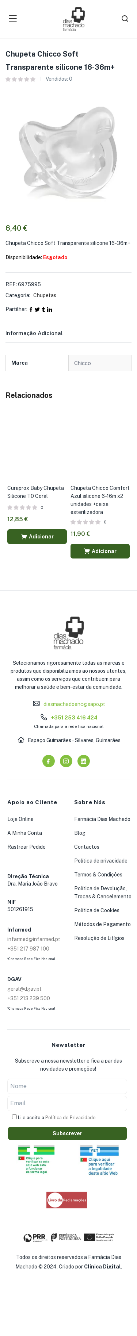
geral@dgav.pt (24, 989)
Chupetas (44, 295)
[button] (37, 536)
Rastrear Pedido (26, 847)
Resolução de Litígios (99, 938)
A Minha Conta (24, 833)
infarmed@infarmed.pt (33, 939)
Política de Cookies (96, 910)
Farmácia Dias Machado (102, 819)
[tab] (42, 335)
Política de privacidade (101, 861)
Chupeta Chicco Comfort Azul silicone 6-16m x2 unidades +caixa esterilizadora (100, 500)
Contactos (86, 847)
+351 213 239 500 (28, 998)
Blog (79, 833)
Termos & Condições (98, 875)
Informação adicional (34, 333)
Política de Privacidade (70, 1117)
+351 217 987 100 (28, 949)
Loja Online (20, 819)
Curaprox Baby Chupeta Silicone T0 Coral (35, 492)
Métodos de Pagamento (102, 924)
